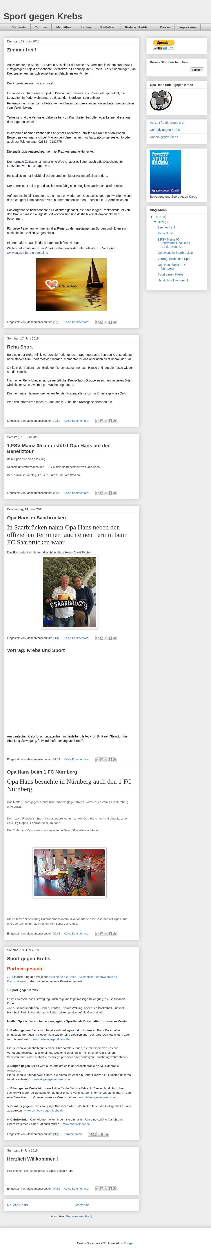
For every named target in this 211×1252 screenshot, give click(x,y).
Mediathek (63, 27)
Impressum (187, 27)
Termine (41, 27)
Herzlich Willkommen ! (33, 1159)
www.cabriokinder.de (76, 1124)
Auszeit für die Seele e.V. (167, 122)
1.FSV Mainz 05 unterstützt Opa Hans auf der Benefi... (174, 243)
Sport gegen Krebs (43, 16)
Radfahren (108, 27)
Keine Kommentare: (77, 322)
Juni (161, 222)
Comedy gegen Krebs (165, 129)
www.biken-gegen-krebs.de (97, 1097)
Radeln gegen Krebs (164, 137)
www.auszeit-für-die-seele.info (27, 252)
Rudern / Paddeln (137, 27)
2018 (158, 217)
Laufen (86, 27)
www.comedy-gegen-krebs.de (44, 1110)
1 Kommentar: (73, 1134)
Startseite (19, 27)
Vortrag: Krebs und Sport (36, 650)
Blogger (128, 1243)
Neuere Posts (17, 1205)
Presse (165, 27)
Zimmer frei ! (21, 50)
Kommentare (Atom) (79, 1216)
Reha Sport (20, 347)
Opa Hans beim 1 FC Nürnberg (42, 772)
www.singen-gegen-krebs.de (51, 1079)
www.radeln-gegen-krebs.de (51, 1039)
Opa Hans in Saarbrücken (36, 517)
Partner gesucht (25, 968)
